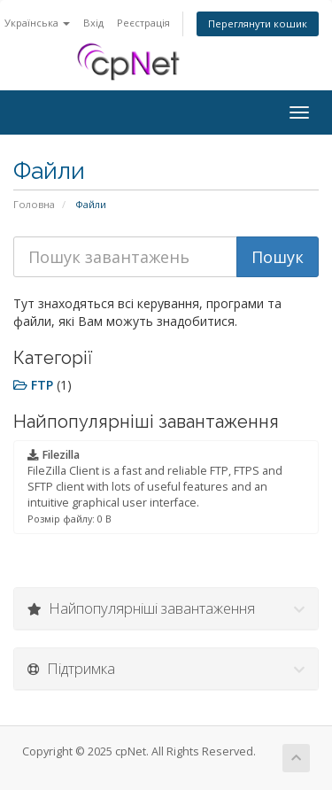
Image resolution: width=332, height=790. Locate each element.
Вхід (93, 22)
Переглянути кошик (257, 23)
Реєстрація (143, 22)
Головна (34, 204)
